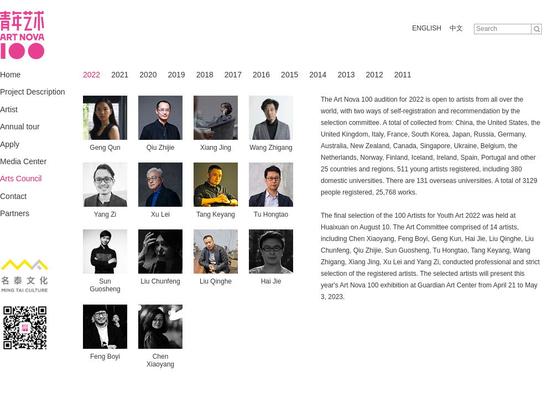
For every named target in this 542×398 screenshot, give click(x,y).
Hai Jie (271, 281)
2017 (233, 74)
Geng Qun (105, 147)
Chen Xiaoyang (160, 360)
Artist (9, 109)
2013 (346, 74)
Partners (14, 213)
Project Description (32, 91)
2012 (374, 74)
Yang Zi (105, 214)
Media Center (23, 161)
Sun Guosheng (105, 285)
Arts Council (20, 178)
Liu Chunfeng (160, 281)
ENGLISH (426, 28)
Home (10, 74)
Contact (13, 196)
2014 (317, 74)
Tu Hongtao (271, 214)
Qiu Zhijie (161, 147)
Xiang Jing (215, 147)
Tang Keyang (215, 214)
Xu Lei (160, 214)
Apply (9, 144)
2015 (289, 74)
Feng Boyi (105, 356)
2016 (261, 74)
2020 (148, 74)
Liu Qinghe (216, 281)
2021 (119, 74)
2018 (204, 74)
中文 (456, 28)
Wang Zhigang (271, 147)
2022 (91, 74)
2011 (402, 74)
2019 (176, 74)
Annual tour (20, 126)
